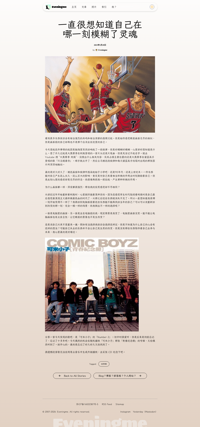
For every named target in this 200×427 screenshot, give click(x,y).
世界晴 (104, 364)
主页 (74, 7)
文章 (84, 7)
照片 (94, 7)
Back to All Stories (72, 375)
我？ (114, 7)
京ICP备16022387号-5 (87, 404)
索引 (104, 7)
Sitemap (120, 404)
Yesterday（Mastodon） (145, 411)
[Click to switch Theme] (152, 7)
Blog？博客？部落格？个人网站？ (120, 375)
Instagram (125, 411)
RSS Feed (107, 404)
